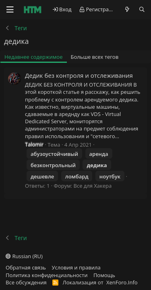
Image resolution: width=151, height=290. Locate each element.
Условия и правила (76, 267)
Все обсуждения (26, 282)
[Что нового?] (127, 9)
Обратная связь (26, 267)
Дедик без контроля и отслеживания (79, 75)
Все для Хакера (93, 185)
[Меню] (10, 9)
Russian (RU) (24, 256)
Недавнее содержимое (33, 56)
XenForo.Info (122, 282)
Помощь (104, 275)
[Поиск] (141, 9)
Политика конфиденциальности (46, 275)
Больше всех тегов (95, 56)
